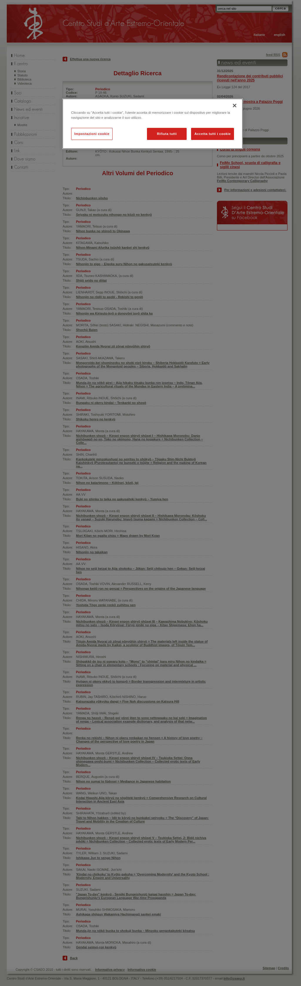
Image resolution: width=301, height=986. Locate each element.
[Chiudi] (234, 105)
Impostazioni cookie (92, 134)
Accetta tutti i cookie (212, 134)
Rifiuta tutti (167, 134)
